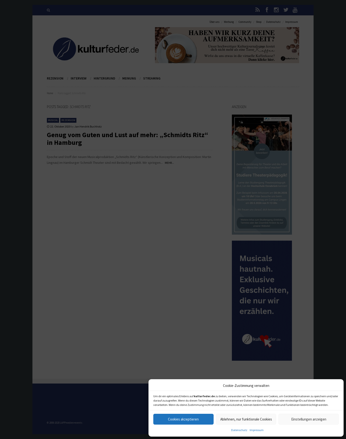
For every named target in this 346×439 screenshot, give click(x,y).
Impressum (257, 430)
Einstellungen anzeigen (308, 419)
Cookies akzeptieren (183, 419)
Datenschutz (239, 430)
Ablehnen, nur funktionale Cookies (246, 419)
